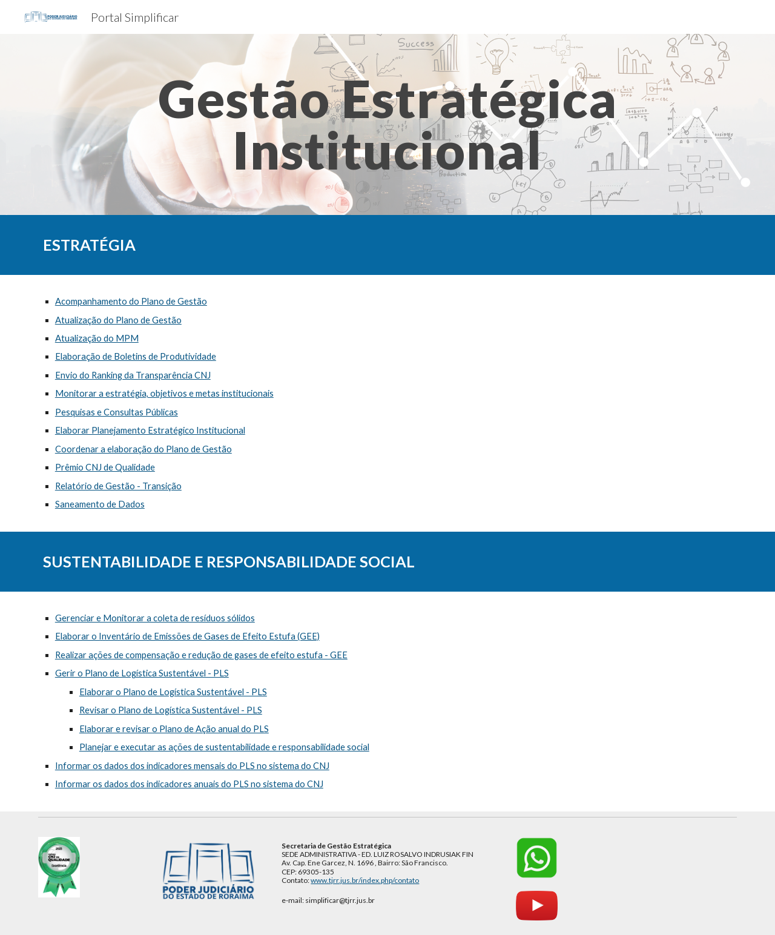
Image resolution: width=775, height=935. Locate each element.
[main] (387, 124)
